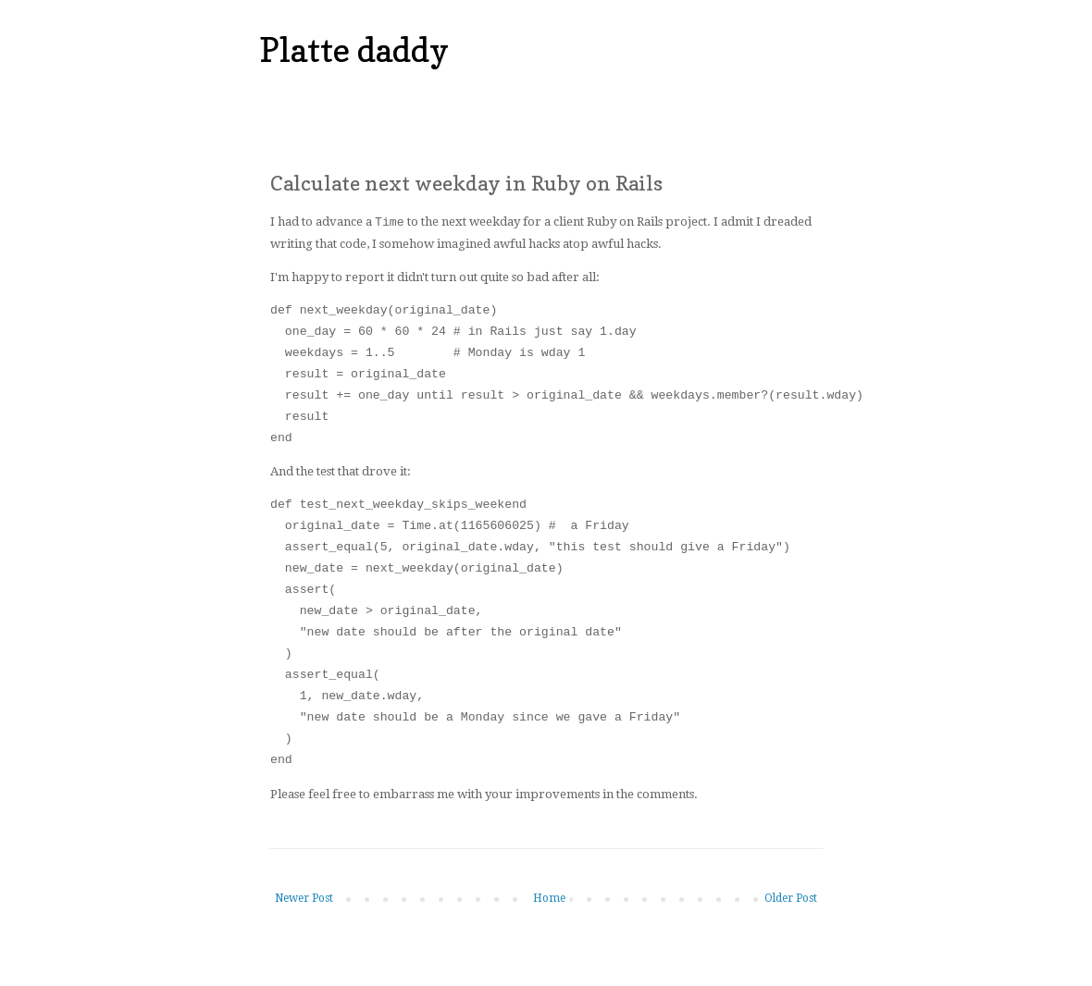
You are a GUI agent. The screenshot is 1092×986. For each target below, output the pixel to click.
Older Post (790, 897)
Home (549, 897)
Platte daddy (354, 49)
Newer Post (304, 897)
